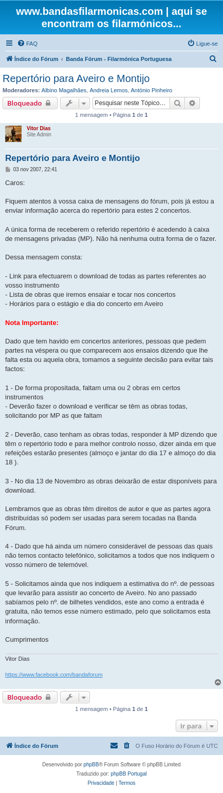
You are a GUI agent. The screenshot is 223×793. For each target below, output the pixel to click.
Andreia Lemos (108, 90)
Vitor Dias (39, 128)
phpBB (91, 764)
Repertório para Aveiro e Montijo (76, 78)
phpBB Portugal (128, 774)
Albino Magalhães (64, 90)
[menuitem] (27, 43)
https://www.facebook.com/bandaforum (54, 675)
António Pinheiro (152, 90)
